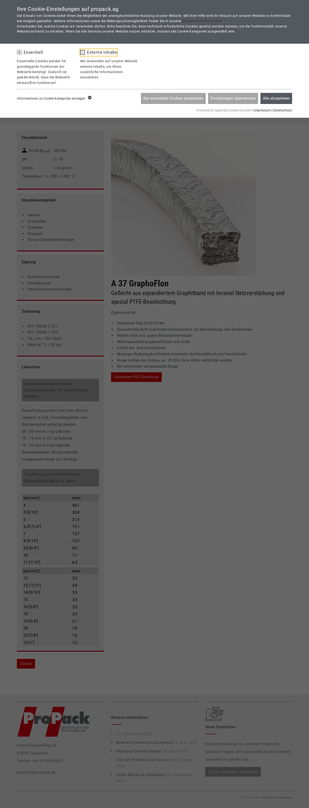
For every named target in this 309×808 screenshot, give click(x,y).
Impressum (262, 110)
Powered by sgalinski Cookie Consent (224, 110)
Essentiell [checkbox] (33, 52)
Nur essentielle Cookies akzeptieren (173, 98)
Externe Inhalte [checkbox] (102, 52)
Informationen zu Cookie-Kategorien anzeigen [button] (54, 98)
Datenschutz (282, 110)
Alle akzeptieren (276, 98)
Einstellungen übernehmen (233, 98)
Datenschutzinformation (202, 21)
